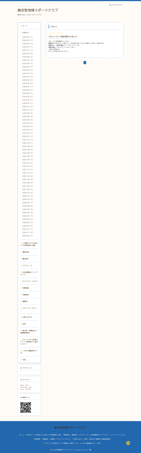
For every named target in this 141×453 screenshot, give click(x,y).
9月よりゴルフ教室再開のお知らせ (63, 36)
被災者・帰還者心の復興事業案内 (28, 332)
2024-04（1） (28, 93)
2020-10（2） (28, 199)
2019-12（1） (28, 229)
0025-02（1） (28, 236)
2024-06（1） (28, 90)
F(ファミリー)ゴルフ (29, 281)
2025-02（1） (28, 67)
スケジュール (26, 265)
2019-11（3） (28, 232)
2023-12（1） (28, 106)
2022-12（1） (28, 140)
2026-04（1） (28, 37)
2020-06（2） (28, 213)
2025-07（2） (28, 60)
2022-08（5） (28, 150)
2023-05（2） (28, 123)
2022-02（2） (28, 163)
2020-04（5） (28, 219)
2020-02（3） (28, 226)
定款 (23, 324)
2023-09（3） (28, 113)
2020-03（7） (28, 222)
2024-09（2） (28, 80)
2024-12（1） (28, 73)
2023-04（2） (28, 126)
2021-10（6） (28, 176)
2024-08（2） (28, 83)
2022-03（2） (28, 160)
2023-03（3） (28, 130)
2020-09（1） (28, 203)
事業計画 (25, 252)
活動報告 (25, 295)
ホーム (24, 26)
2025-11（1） (28, 50)
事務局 (24, 301)
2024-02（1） (28, 100)
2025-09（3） (28, 53)
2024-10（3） (28, 77)
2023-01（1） (28, 136)
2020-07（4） (28, 209)
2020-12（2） (28, 196)
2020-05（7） (28, 216)
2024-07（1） (28, 87)
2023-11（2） (28, 110)
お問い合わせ (26, 317)
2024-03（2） (28, 97)
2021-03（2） (28, 193)
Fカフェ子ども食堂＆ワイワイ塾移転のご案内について (29, 341)
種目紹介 (25, 259)
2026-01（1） (28, 47)
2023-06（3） (28, 120)
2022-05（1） (28, 156)
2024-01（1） (28, 103)
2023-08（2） (28, 116)
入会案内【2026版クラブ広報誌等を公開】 (29, 244)
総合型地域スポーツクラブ (38, 10)
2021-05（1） (28, 189)
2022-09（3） (28, 146)
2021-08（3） (28, 183)
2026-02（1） (28, 44)
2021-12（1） (28, 169)
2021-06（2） (28, 186)
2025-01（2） (28, 70)
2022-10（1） (28, 143)
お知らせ (25, 32)
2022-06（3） (28, 153)
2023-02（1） (28, 133)
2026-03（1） (28, 40)
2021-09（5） (28, 179)
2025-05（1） (28, 63)
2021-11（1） (28, 173)
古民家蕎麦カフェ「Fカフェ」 (64, 450)
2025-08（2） (28, 57)
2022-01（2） (28, 166)
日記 (23, 360)
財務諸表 (25, 288)
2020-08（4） (28, 206)
